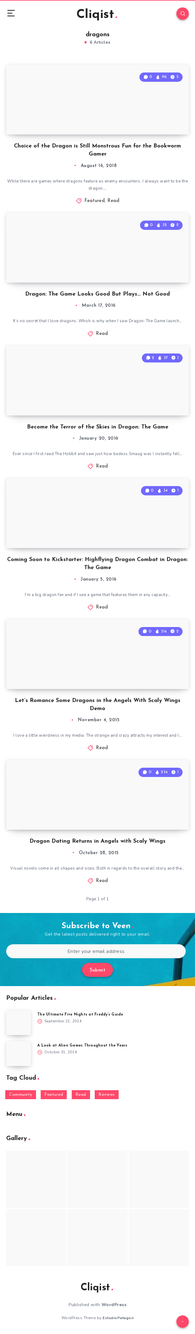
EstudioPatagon (118, 1317)
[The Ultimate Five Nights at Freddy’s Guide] (18, 1022)
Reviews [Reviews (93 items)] (106, 1094)
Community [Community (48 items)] (20, 1094)
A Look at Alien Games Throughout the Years (82, 1045)
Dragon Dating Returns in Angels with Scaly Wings (97, 841)
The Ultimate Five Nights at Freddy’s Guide (80, 1014)
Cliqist (96, 15)
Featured (94, 201)
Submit (97, 970)
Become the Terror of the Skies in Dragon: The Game (97, 427)
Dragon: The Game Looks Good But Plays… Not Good (97, 294)
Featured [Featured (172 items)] (53, 1094)
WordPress (114, 1305)
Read (113, 201)
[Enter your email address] (96, 951)
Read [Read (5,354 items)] (80, 1094)
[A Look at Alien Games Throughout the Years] (18, 1053)
